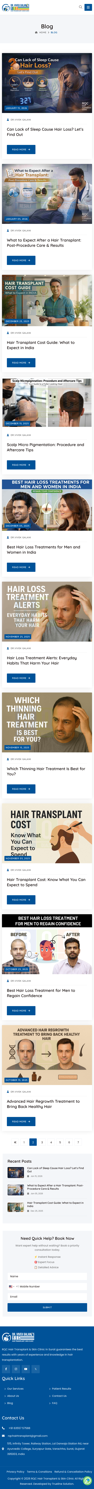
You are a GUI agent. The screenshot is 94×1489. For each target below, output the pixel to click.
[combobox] (13, 1286)
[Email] (47, 1436)
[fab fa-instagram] (16, 1369)
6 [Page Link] (69, 1142)
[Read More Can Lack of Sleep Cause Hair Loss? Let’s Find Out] (21, 149)
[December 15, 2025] (17, 423)
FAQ (54, 1403)
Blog (10, 1403)
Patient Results (61, 1389)
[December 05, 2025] (18, 525)
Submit (47, 1307)
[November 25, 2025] (18, 636)
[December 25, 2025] (17, 321)
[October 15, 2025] (17, 1080)
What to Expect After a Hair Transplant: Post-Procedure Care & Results (55, 1187)
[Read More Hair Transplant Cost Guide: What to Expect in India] (21, 362)
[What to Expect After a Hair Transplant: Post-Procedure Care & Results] (16, 1190)
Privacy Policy (15, 1472)
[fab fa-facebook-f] (6, 1369)
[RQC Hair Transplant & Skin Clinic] (15, 7)
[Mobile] (47, 1428)
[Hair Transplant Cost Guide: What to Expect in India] (16, 1207)
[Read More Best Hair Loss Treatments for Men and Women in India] (21, 567)
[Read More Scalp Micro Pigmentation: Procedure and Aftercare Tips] (21, 464)
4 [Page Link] (51, 1142)
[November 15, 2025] (17, 747)
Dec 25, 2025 (35, 1210)
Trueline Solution (62, 1484)
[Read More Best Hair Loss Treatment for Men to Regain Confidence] (21, 1010)
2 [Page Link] (33, 1142)
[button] (80, 7)
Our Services (15, 1389)
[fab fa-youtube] (26, 1369)
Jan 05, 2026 (35, 1193)
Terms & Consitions (39, 1472)
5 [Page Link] (60, 1142)
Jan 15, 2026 (34, 1176)
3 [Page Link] (42, 1142)
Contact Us (59, 1396)
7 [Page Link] (78, 1142)
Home (40, 32)
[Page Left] (15, 1142)
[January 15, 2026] (16, 108)
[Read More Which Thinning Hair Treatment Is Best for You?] (21, 789)
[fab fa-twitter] (35, 1369)
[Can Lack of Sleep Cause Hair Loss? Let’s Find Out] (16, 1172)
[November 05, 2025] (18, 858)
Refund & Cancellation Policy (73, 1472)
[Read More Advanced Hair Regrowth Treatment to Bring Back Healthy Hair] (21, 1121)
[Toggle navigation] (88, 7)
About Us (13, 1396)
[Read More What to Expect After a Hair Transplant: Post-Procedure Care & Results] (21, 260)
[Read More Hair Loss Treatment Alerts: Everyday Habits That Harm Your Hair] (21, 678)
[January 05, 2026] (17, 218)
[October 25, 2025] (17, 969)
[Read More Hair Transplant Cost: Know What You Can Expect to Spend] (21, 899)
